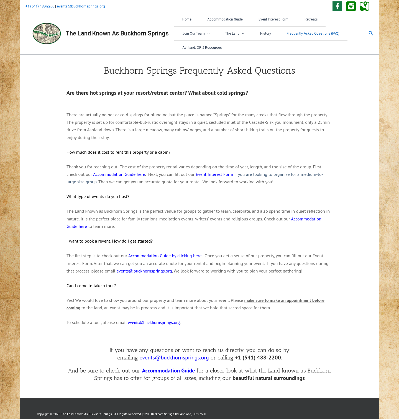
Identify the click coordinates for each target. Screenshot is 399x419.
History (216, 35)
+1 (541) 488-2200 (39, 6)
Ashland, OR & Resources (319, 35)
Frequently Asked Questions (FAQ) (260, 35)
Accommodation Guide (219, 20)
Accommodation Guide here (119, 162)
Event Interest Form (264, 20)
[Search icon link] (371, 27)
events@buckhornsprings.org (81, 6)
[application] (341, 20)
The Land (189, 34)
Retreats (298, 20)
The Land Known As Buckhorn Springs (117, 27)
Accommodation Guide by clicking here (165, 244)
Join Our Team (330, 20)
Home (185, 20)
